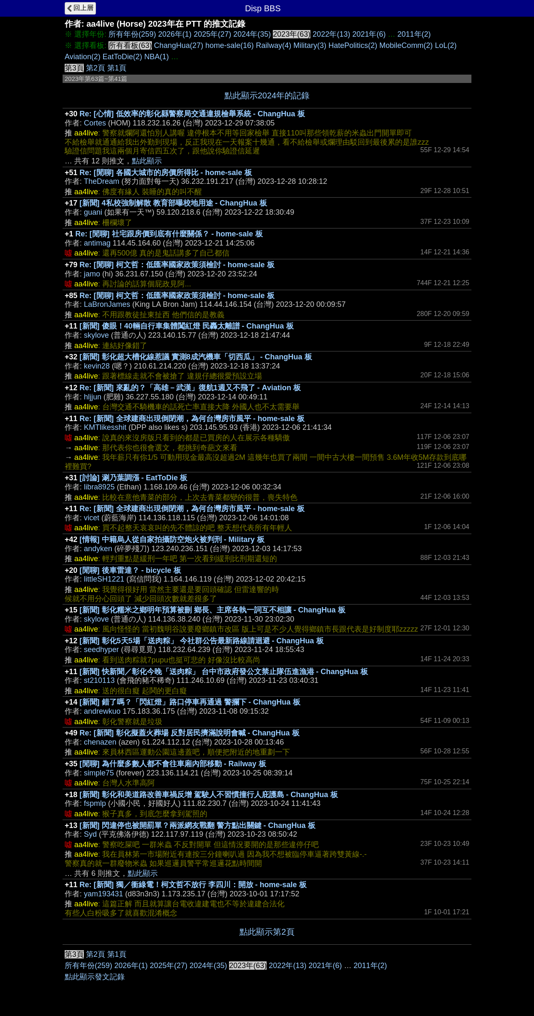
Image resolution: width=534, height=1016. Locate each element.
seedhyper (101, 649)
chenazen (100, 742)
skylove (96, 335)
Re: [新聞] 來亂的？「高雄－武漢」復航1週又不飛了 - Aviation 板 (190, 388)
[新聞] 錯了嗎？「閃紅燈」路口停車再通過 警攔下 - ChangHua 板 (190, 702)
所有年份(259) (132, 34)
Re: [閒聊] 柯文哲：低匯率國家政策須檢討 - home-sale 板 (177, 265)
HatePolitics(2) (352, 45)
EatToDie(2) (122, 57)
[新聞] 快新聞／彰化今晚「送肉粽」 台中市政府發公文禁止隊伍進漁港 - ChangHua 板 (224, 671)
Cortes (95, 123)
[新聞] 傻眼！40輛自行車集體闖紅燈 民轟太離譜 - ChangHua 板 (187, 326)
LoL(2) (445, 45)
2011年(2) (414, 34)
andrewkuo (102, 711)
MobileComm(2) (406, 45)
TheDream (101, 181)
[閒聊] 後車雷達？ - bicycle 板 (130, 570)
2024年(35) (252, 34)
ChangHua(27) (178, 45)
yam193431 (103, 894)
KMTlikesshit (105, 427)
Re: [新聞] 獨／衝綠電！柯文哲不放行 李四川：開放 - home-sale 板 (193, 885)
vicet (91, 518)
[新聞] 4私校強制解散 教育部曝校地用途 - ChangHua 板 (173, 203)
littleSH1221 (104, 579)
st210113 (99, 680)
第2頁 (95, 68)
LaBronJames (107, 304)
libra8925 (99, 487)
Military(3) (309, 45)
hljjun (92, 397)
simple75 (99, 773)
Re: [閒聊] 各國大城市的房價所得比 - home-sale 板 (166, 172)
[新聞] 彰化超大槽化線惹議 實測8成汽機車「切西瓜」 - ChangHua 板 (196, 357)
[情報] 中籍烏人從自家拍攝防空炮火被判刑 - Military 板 (172, 539)
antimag (97, 243)
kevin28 (97, 366)
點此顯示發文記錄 (95, 977)
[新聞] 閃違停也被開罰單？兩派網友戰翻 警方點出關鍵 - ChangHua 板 (197, 825)
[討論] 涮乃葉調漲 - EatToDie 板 (134, 478)
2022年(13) (331, 34)
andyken (98, 548)
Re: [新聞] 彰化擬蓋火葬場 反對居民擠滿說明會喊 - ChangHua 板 (190, 733)
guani (93, 212)
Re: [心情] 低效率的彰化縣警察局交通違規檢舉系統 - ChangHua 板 (192, 114)
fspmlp (95, 803)
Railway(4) (273, 45)
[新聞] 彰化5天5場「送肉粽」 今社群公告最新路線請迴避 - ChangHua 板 (202, 641)
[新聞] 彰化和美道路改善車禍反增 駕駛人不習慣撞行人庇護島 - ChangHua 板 (209, 794)
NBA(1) (156, 57)
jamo (92, 274)
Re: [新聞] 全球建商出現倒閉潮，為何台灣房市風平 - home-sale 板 (192, 418)
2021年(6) (368, 34)
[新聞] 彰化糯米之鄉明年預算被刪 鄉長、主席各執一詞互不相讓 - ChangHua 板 (212, 610)
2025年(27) (212, 34)
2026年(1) (174, 34)
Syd (90, 834)
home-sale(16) (229, 45)
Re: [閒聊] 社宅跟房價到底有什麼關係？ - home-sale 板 (169, 234)
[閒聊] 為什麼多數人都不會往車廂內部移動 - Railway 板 (173, 764)
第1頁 (116, 68)
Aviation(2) (83, 57)
